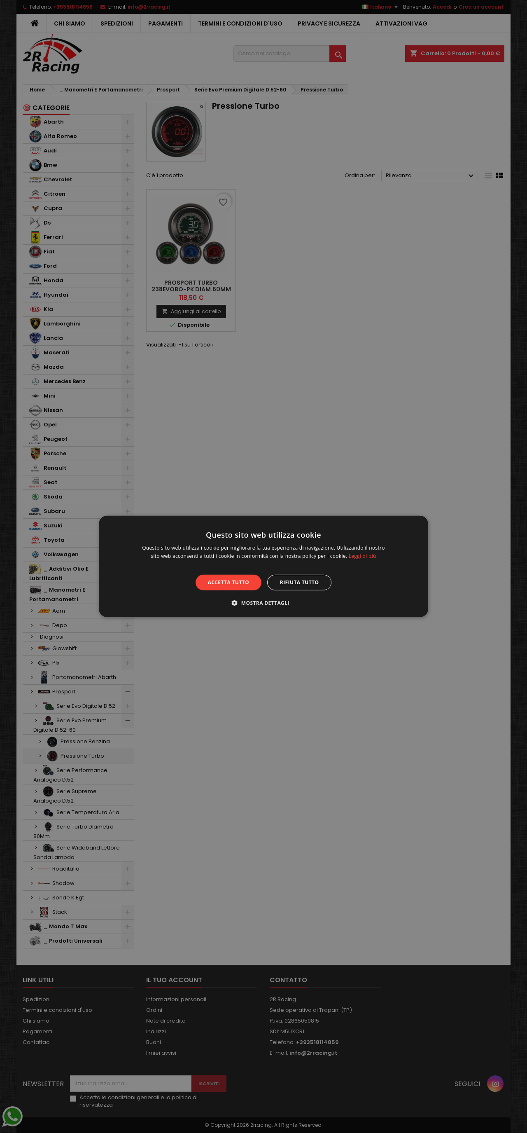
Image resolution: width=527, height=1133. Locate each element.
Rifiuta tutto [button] (299, 582)
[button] (263, 603)
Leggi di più (362, 555)
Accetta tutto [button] (228, 582)
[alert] (263, 566)
